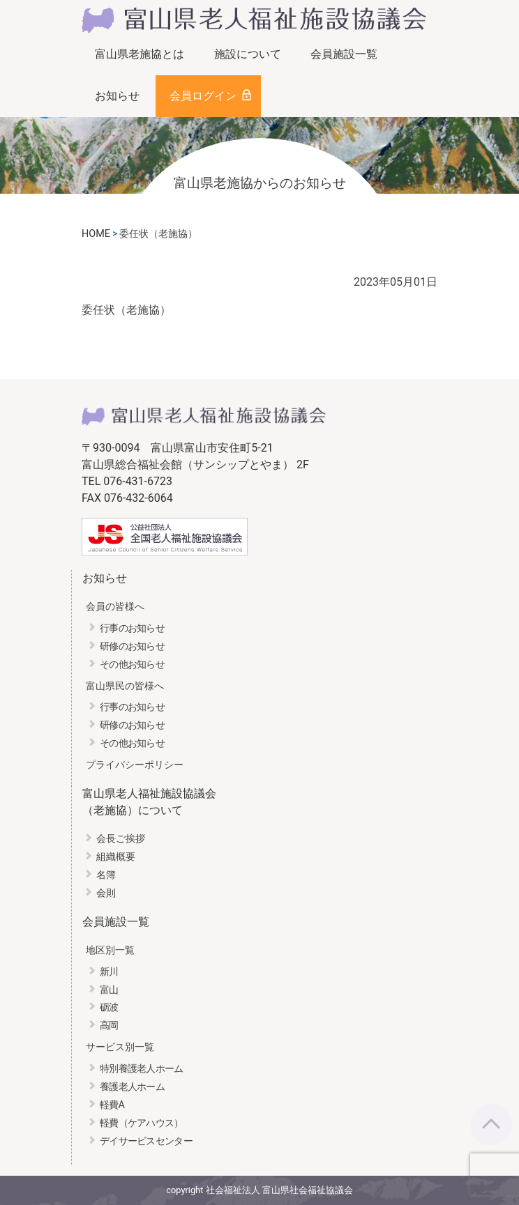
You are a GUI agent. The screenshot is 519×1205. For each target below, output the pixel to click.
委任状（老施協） (126, 309)
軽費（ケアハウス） (141, 1123)
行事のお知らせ (132, 628)
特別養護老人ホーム (141, 1069)
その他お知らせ (132, 664)
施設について (247, 54)
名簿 (106, 875)
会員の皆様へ (115, 607)
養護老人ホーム (132, 1087)
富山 (109, 990)
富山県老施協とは (139, 54)
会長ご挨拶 (120, 839)
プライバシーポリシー (134, 765)
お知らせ (117, 95)
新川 (109, 972)
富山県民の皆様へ (125, 686)
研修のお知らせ (132, 646)
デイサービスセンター (146, 1141)
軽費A (112, 1105)
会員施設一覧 (343, 54)
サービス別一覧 (120, 1047)
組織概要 (115, 857)
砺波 (109, 1007)
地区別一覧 (110, 950)
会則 (106, 893)
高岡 (109, 1025)
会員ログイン (203, 95)
